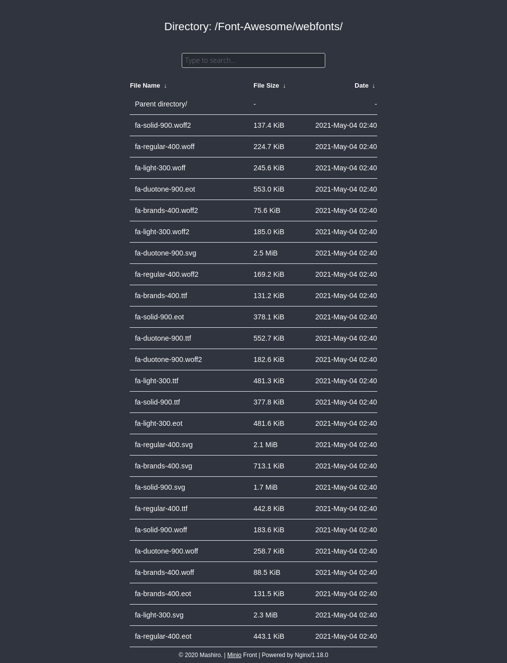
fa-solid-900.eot (159, 317)
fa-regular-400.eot (163, 636)
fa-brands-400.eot (163, 594)
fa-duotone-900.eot (165, 189)
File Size (266, 85)
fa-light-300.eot (158, 423)
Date (361, 85)
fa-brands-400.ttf (161, 296)
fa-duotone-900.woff (166, 551)
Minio (234, 655)
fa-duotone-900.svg (165, 253)
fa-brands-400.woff (164, 572)
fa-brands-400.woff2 (166, 210)
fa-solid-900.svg (160, 487)
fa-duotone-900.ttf (163, 338)
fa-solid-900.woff (161, 530)
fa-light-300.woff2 (162, 232)
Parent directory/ (161, 104)
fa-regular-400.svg (164, 445)
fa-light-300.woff (160, 168)
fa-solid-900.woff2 (163, 125)
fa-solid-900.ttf (157, 402)
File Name (145, 85)
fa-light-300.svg (159, 615)
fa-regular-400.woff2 (167, 274)
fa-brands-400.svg (163, 466)
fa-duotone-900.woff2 (168, 359)
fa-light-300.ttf (156, 381)
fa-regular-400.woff (165, 147)
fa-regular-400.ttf (161, 508)
